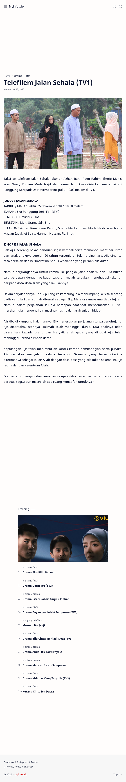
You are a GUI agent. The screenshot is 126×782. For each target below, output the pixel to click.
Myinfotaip (16, 6)
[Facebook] (9, 762)
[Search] (120, 6)
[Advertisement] (63, 42)
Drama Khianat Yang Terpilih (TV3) (46, 678)
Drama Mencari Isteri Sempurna (44, 665)
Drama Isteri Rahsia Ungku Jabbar (45, 599)
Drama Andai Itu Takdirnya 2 (42, 652)
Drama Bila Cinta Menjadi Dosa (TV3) (47, 638)
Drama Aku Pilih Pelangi (38, 572)
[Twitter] (35, 762)
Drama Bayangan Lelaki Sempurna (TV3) (49, 612)
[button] (114, 6)
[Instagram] (22, 762)
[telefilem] (37, 620)
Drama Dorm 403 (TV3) (37, 585)
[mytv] (28, 620)
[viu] (35, 567)
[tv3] (36, 580)
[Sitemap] (28, 766)
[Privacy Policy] (13, 766)
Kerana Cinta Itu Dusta (38, 691)
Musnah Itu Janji (33, 625)
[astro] (28, 593)
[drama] (29, 567)
